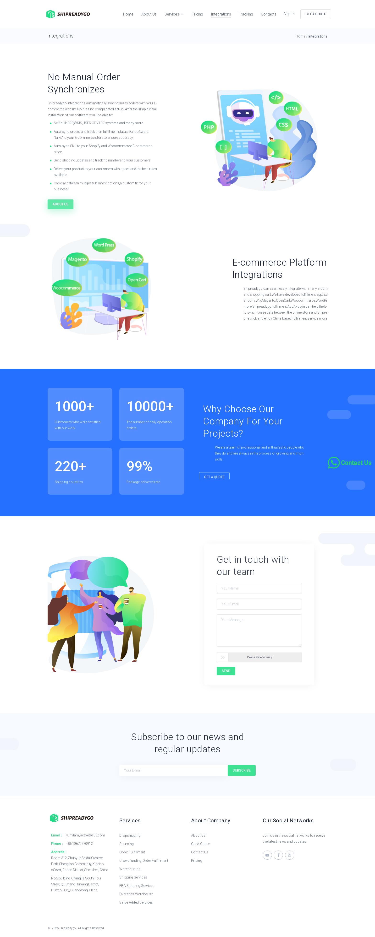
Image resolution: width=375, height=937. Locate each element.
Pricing (197, 14)
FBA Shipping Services (136, 886)
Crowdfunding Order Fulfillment (143, 860)
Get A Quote (200, 844)
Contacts (268, 14)
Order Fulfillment (132, 852)
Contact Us (200, 852)
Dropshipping (129, 835)
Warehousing (129, 869)
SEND (226, 671)
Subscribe (242, 779)
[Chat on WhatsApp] (350, 463)
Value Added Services (136, 902)
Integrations (221, 14)
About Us (149, 14)
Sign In (289, 14)
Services (172, 14)
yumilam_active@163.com (85, 835)
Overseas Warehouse (136, 894)
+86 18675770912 (79, 844)
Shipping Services (133, 877)
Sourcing (126, 844)
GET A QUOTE (315, 14)
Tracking (246, 14)
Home (128, 14)
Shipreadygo (68, 928)
